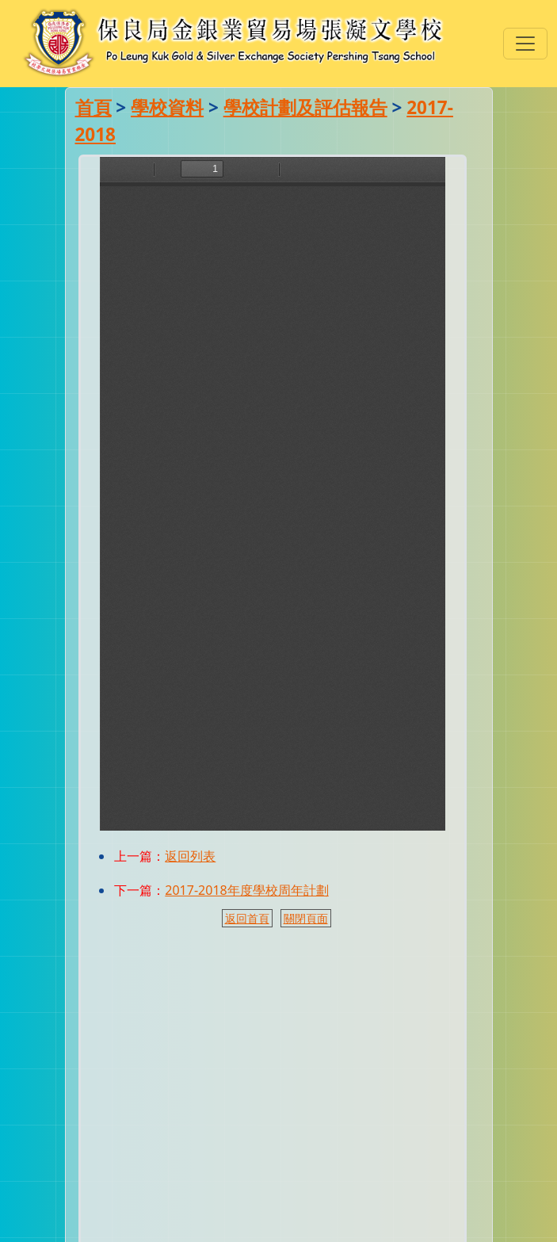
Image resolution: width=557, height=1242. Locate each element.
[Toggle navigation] (525, 43)
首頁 (93, 107)
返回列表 (190, 856)
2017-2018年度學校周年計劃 (246, 890)
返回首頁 (247, 918)
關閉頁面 (306, 918)
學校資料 (167, 107)
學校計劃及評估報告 (305, 107)
